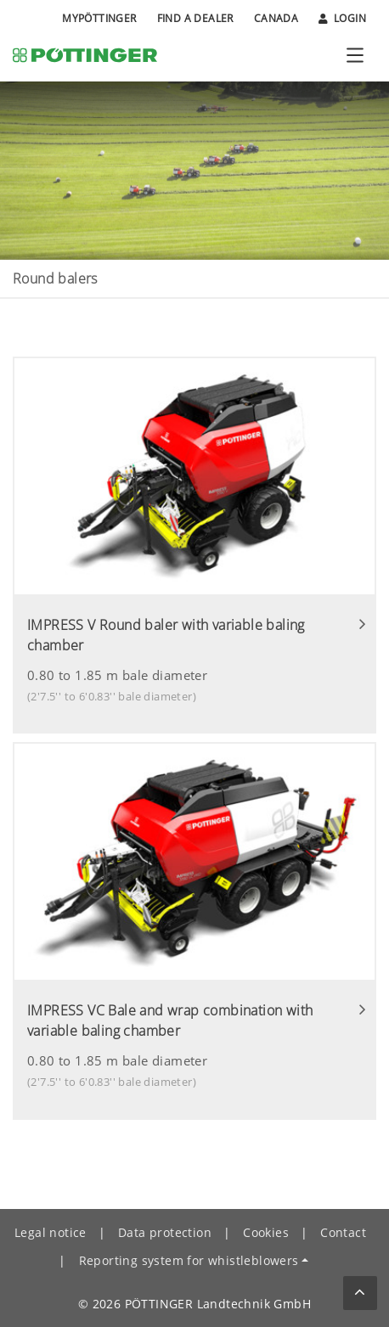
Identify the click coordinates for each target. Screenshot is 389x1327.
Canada (276, 18)
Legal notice (50, 1232)
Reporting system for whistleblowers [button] (189, 1260)
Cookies (266, 1232)
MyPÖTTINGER (99, 18)
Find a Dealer (195, 18)
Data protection (164, 1232)
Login (342, 18)
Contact (343, 1232)
